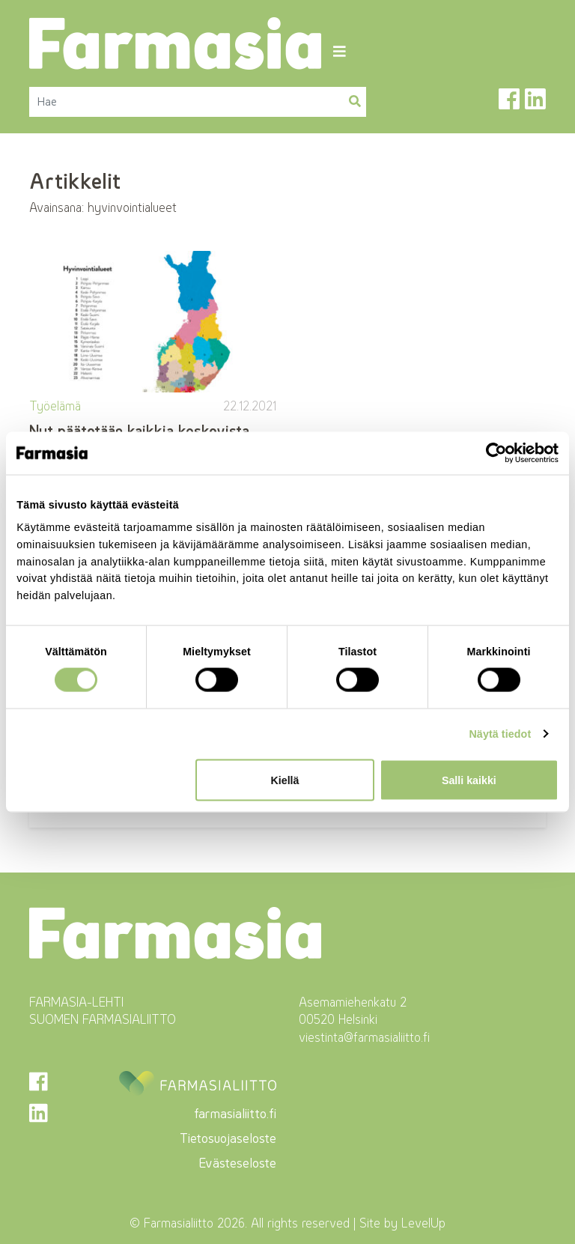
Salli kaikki (469, 780)
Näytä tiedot (500, 734)
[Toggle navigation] (339, 51)
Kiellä (284, 780)
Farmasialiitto (178, 1223)
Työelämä (55, 405)
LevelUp (423, 1223)
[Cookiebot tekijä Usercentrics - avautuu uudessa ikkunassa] (493, 453)
